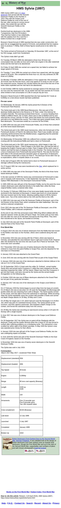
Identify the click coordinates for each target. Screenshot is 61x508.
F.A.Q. (10, 503)
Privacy (56, 503)
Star (40, 166)
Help (4, 503)
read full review (40, 448)
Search (29, 503)
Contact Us (20, 503)
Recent (37, 503)
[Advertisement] (45, 23)
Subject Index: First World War (43, 492)
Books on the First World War (17, 492)
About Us (46, 503)
